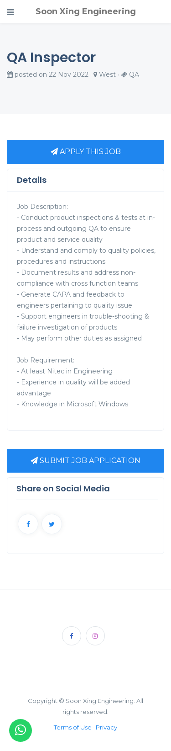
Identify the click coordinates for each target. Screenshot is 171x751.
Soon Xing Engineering (86, 11)
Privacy (106, 727)
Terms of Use (73, 727)
